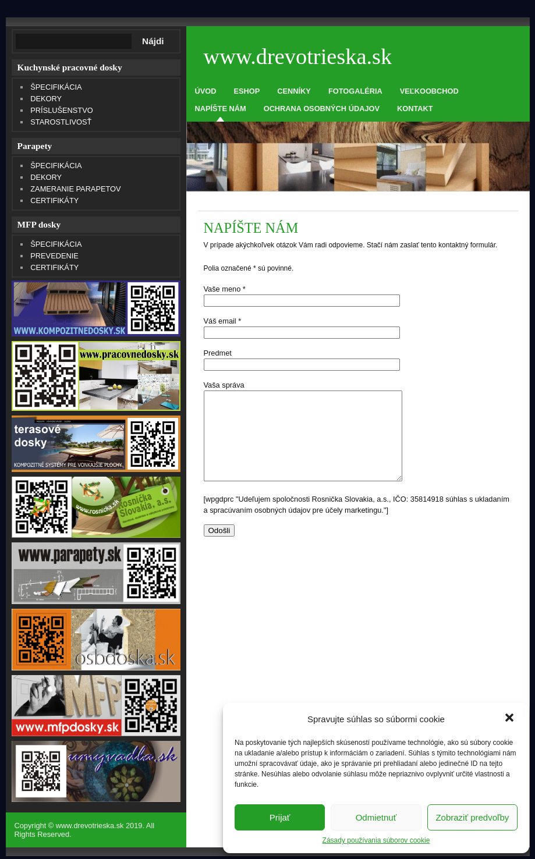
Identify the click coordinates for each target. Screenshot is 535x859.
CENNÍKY (294, 91)
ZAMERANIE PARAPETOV (75, 188)
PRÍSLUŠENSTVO (61, 110)
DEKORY (46, 98)
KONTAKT (415, 108)
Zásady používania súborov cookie (376, 840)
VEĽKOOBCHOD (429, 91)
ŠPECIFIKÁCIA (56, 87)
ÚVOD (206, 91)
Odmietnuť (376, 817)
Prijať (280, 817)
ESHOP (246, 91)
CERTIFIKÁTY (54, 200)
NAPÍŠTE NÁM (220, 108)
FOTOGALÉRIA (355, 91)
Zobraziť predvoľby (472, 817)
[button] (511, 719)
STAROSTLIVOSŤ (60, 122)
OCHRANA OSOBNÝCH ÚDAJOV (322, 108)
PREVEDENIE (54, 255)
